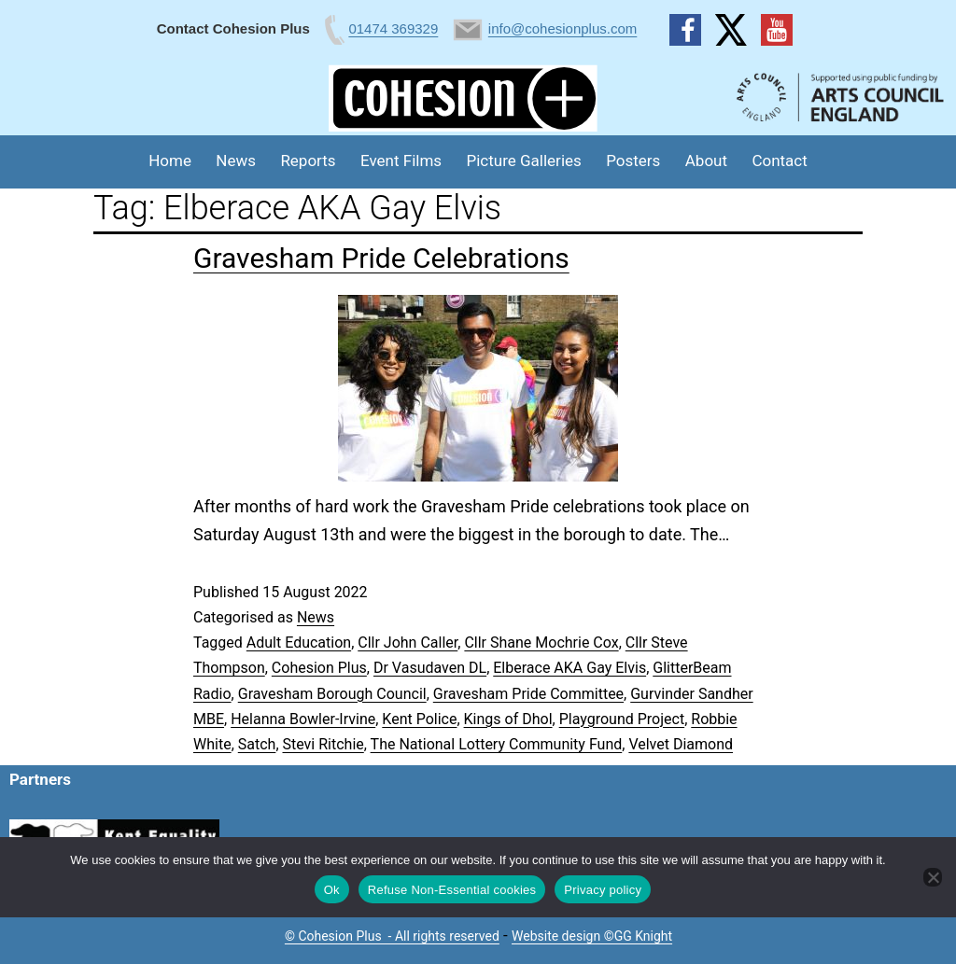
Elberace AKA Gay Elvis (569, 668)
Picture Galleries (523, 160)
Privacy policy (602, 890)
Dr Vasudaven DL (429, 668)
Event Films (401, 160)
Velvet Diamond (680, 744)
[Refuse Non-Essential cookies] (932, 877)
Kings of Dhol (508, 719)
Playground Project (621, 719)
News (236, 160)
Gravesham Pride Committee (528, 694)
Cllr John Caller (407, 642)
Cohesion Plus (319, 668)
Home (169, 160)
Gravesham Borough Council (332, 694)
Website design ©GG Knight (592, 936)
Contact (779, 160)
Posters (633, 160)
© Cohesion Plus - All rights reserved (392, 936)
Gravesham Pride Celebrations (381, 258)
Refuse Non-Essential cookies (452, 890)
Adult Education (298, 642)
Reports (307, 160)
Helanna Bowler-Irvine (303, 719)
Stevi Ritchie (323, 744)
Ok (332, 890)
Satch (257, 744)
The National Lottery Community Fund (497, 744)
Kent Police (419, 719)
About (706, 160)
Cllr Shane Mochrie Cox (541, 642)
